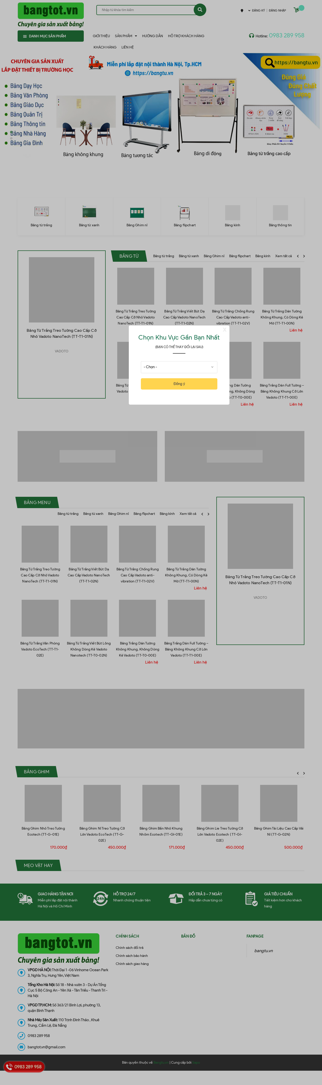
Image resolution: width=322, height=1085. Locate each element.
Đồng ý (179, 384)
